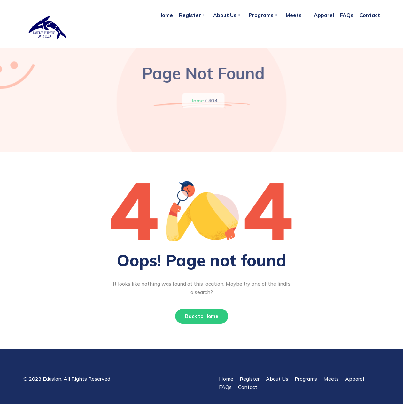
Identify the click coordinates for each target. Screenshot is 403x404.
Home (165, 15)
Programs (261, 15)
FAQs (346, 15)
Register (190, 15)
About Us (224, 15)
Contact (370, 15)
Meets (294, 15)
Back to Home (201, 316)
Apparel (324, 15)
